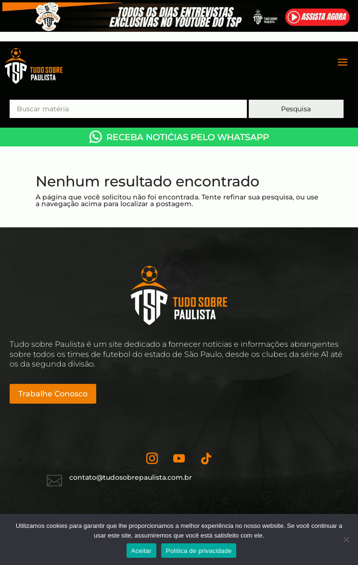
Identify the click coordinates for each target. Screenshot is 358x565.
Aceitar (141, 550)
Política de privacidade (199, 550)
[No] (346, 539)
